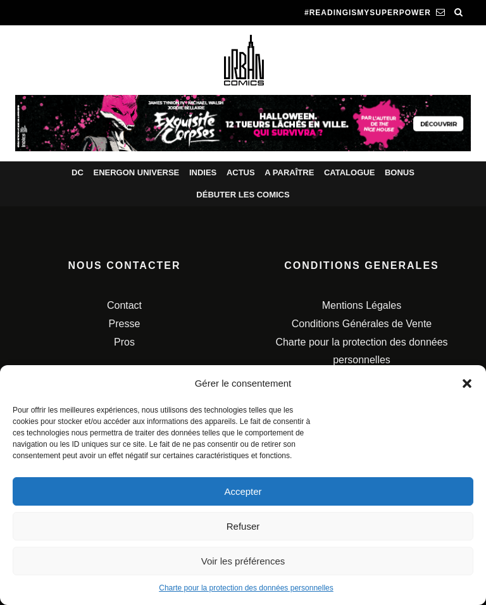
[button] (467, 383)
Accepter (242, 491)
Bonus (399, 172)
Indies (202, 172)
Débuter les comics (242, 194)
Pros (124, 342)
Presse (124, 323)
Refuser (243, 526)
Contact (124, 305)
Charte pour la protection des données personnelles (246, 587)
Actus (241, 172)
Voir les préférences (243, 561)
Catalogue (349, 172)
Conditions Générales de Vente (362, 323)
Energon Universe (136, 172)
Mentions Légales (361, 305)
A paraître (289, 172)
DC (78, 172)
